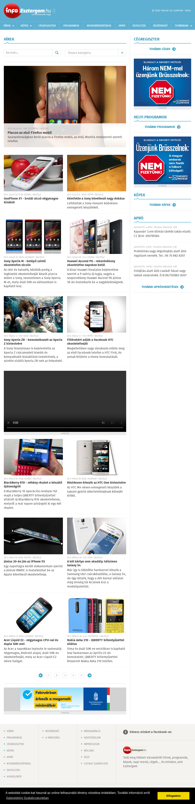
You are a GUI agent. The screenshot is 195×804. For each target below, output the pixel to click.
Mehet (56, 52)
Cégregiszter (47, 26)
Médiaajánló (92, 731)
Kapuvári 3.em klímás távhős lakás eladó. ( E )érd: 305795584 (162, 233)
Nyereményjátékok (99, 26)
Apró (122, 26)
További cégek (159, 49)
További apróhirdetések (159, 287)
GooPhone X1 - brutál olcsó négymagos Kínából (31, 200)
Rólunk (89, 751)
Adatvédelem (92, 738)
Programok (71, 26)
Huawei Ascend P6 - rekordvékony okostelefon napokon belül (91, 263)
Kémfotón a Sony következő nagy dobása (96, 198)
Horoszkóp (14, 777)
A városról (52, 738)
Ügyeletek (139, 26)
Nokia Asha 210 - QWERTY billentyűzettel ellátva (95, 642)
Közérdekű (160, 26)
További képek (160, 205)
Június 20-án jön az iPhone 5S (24, 561)
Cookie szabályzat (96, 764)
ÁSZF (87, 757)
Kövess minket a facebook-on (150, 732)
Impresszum (91, 744)
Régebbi (89, 675)
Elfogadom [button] (174, 795)
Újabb (40, 675)
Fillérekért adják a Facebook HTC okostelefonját (90, 342)
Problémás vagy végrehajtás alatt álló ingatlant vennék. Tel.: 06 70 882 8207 (160, 253)
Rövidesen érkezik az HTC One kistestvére (96, 482)
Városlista (54, 10)
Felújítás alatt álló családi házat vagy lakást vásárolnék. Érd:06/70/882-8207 (160, 273)
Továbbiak (181, 26)
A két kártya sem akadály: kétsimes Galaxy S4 (92, 563)
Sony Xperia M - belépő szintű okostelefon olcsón (25, 263)
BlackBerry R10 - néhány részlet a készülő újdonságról (33, 484)
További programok (160, 127)
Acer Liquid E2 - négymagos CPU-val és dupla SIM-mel (31, 642)
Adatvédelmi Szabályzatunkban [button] (27, 798)
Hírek (7, 26)
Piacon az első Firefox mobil (30, 133)
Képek (24, 26)
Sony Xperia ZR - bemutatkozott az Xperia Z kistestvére (33, 342)
